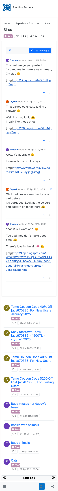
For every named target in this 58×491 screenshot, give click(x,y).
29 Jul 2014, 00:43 (29, 416)
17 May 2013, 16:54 (29, 451)
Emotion (14, 60)
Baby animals (20, 443)
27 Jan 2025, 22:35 (29, 348)
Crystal (13, 101)
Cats (14, 460)
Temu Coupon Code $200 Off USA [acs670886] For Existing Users (32, 382)
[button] (4, 486)
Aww (8, 36)
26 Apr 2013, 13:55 (36, 189)
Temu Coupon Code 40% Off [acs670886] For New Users (31, 359)
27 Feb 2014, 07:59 (29, 433)
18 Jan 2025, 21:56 (29, 394)
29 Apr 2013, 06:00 (37, 224)
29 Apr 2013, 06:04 (29, 469)
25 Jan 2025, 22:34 (29, 369)
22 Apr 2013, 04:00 (36, 101)
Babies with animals (25, 425)
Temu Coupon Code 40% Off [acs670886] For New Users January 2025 (31, 310)
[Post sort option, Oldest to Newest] (10, 50)
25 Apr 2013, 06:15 (37, 149)
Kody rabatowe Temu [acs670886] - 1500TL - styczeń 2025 (28, 335)
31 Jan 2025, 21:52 (29, 323)
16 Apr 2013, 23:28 (37, 60)
